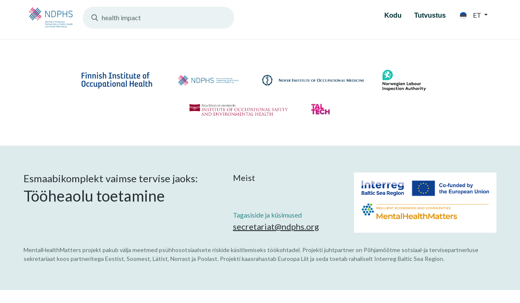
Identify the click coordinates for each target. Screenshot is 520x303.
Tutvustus (430, 15)
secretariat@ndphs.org (276, 226)
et (471, 15)
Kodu (392, 15)
